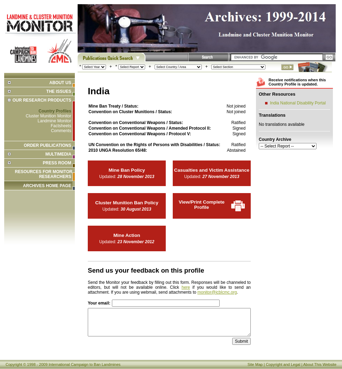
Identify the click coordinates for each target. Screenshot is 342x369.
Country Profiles (54, 111)
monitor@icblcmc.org (217, 292)
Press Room (57, 162)
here (185, 287)
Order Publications (47, 145)
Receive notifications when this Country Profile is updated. (297, 82)
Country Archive (275, 139)
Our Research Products (42, 100)
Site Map (255, 364)
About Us (60, 82)
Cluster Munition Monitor (48, 116)
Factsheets (61, 125)
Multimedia (58, 154)
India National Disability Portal (298, 103)
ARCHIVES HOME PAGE (47, 185)
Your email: (99, 303)
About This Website (319, 364)
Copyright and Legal (283, 364)
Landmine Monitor (54, 120)
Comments (61, 130)
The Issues (58, 91)
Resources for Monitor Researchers (43, 174)
